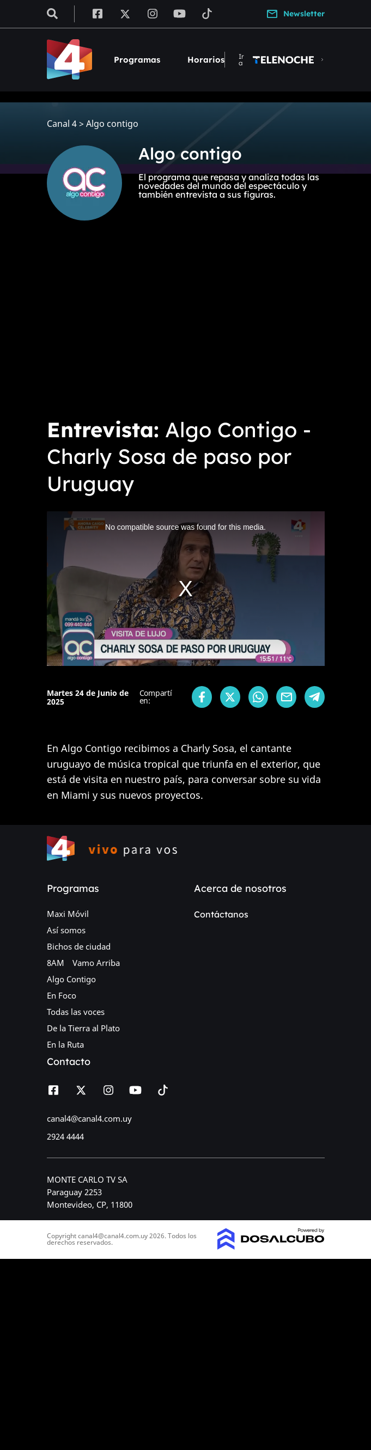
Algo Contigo (71, 979)
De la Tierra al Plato (83, 1028)
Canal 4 (62, 124)
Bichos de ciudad (79, 946)
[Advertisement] (185, 326)
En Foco (61, 995)
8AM (55, 962)
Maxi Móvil (68, 913)
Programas (137, 59)
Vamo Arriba (96, 962)
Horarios (205, 59)
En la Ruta (65, 1044)
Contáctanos (221, 914)
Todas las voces (76, 1011)
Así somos (66, 930)
